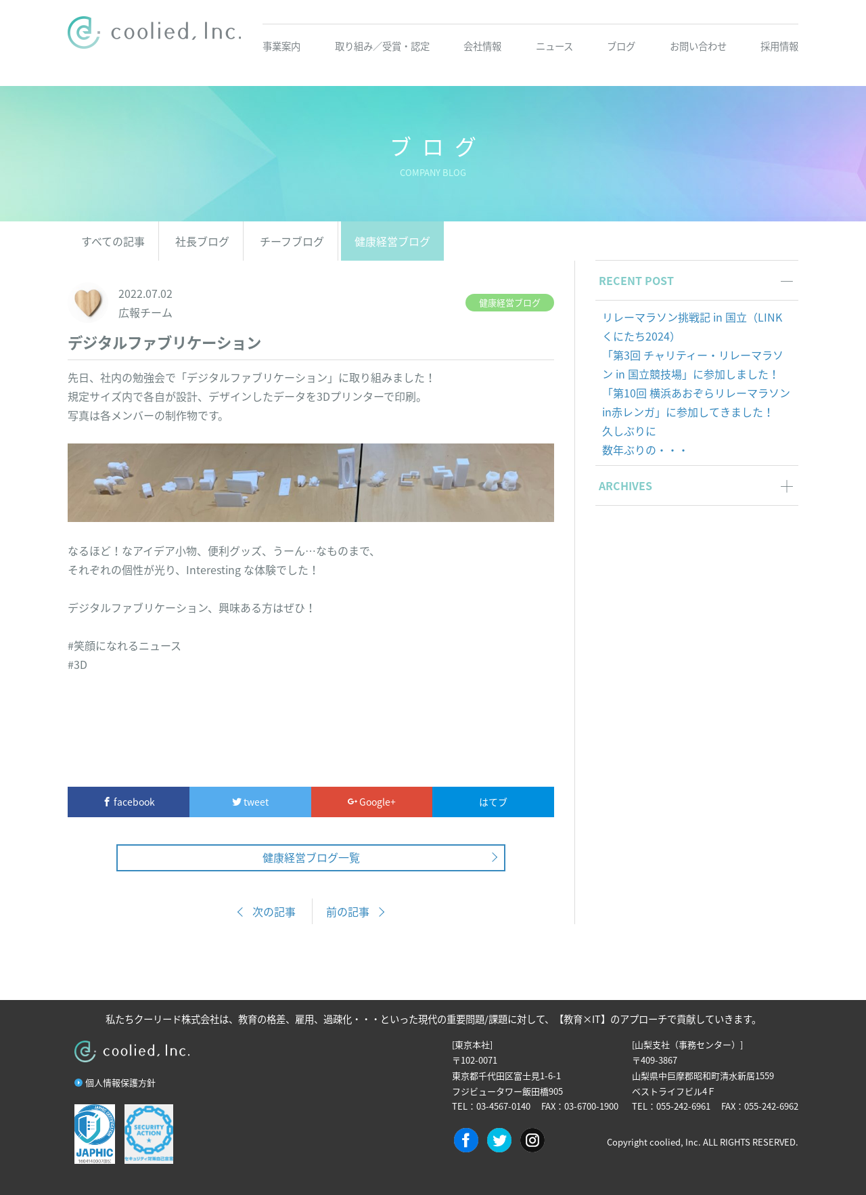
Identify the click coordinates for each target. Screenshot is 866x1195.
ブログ (621, 46)
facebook (128, 801)
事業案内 (281, 46)
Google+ (372, 801)
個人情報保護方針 (120, 1082)
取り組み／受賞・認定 (382, 46)
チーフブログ (292, 241)
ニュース (554, 46)
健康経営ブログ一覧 (311, 857)
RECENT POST (636, 280)
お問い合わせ (698, 46)
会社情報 (482, 46)
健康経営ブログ (392, 241)
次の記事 (274, 911)
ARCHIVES (625, 485)
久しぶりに (629, 430)
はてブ (493, 801)
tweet (250, 801)
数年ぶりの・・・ (645, 449)
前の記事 (347, 911)
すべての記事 (113, 241)
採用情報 (779, 46)
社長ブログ (202, 241)
